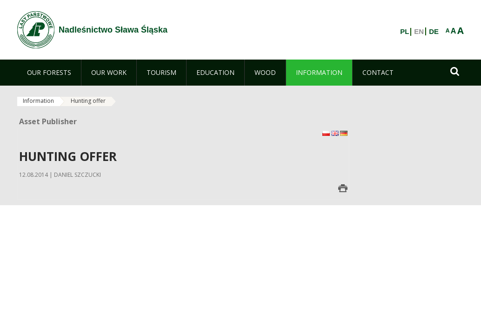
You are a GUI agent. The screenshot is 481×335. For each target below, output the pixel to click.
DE (434, 31)
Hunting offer (88, 101)
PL (404, 31)
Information (38, 101)
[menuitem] (49, 73)
